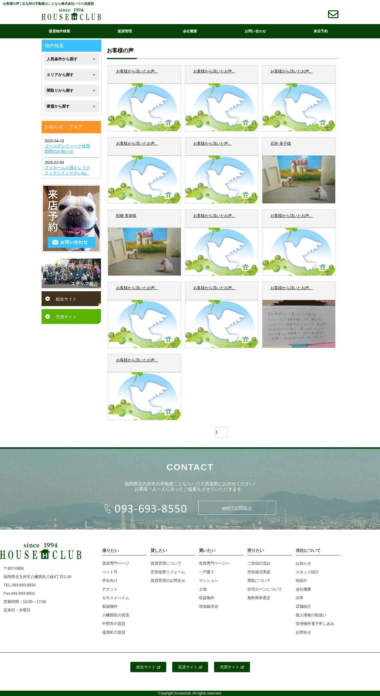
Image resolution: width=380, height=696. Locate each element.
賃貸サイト (190, 667)
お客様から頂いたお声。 (137, 71)
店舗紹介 (303, 606)
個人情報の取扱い (311, 615)
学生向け (110, 580)
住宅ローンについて (264, 589)
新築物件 (110, 606)
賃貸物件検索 (59, 31)
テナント (110, 589)
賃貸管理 (125, 31)
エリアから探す (60, 75)
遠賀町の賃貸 (113, 632)
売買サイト (66, 316)
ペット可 (110, 572)
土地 (203, 589)
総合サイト (66, 299)
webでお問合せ (237, 507)
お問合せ (303, 632)
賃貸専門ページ (115, 563)
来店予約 (321, 31)
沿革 (299, 598)
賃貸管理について (166, 563)
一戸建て (206, 572)
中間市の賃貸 (113, 623)
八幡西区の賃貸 (115, 615)
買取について (258, 580)
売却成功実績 (258, 572)
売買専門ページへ (214, 563)
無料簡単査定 (258, 598)
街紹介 (301, 580)
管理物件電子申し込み (315, 623)
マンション (208, 580)
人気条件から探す (62, 59)
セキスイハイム (115, 598)
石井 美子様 (280, 143)
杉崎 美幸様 (126, 215)
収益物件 (206, 598)
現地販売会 (208, 606)
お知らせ (303, 563)
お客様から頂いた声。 (212, 143)
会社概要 (190, 31)
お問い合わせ (255, 31)
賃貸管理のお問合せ (168, 580)
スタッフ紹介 (307, 572)
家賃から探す (58, 106)
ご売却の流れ (258, 563)
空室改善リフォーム (168, 572)
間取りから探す (60, 90)
